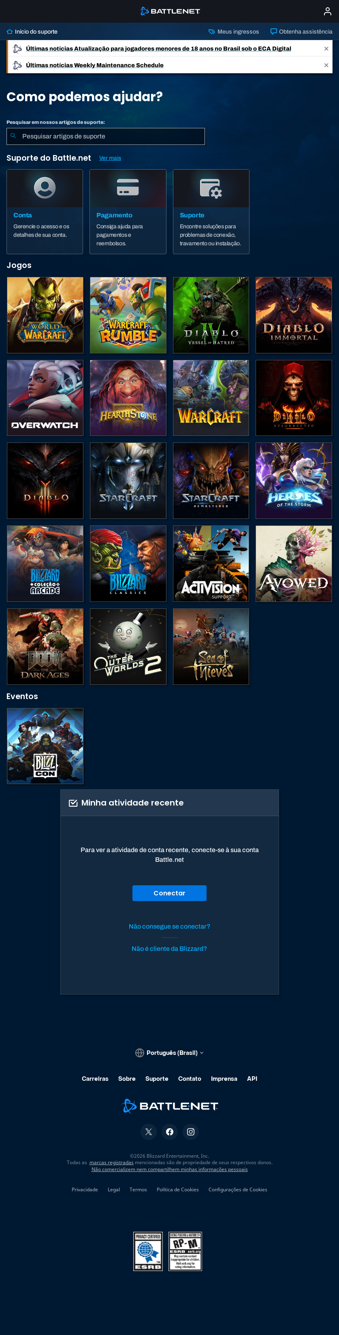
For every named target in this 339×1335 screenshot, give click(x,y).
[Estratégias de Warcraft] (211, 398)
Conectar (169, 893)
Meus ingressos (234, 31)
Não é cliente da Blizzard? (169, 948)
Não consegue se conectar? (170, 926)
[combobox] (105, 136)
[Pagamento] (128, 211)
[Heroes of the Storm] (294, 480)
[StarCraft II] (128, 480)
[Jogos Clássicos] (128, 563)
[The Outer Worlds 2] (128, 646)
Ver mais (110, 158)
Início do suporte (32, 31)
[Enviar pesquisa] (12, 136)
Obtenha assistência (302, 31)
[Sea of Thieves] (211, 646)
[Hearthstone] (128, 398)
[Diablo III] (45, 480)
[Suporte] (211, 211)
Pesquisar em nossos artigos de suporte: (55, 122)
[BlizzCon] (45, 746)
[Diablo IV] (211, 315)
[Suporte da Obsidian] (294, 563)
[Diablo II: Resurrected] (294, 398)
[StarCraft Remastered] (211, 480)
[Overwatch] (45, 398)
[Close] (326, 48)
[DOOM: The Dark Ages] (45, 646)
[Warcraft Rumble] (128, 315)
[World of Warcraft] (45, 315)
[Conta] (44, 211)
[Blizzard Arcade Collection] (45, 563)
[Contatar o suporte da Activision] (211, 563)
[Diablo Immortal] (294, 315)
